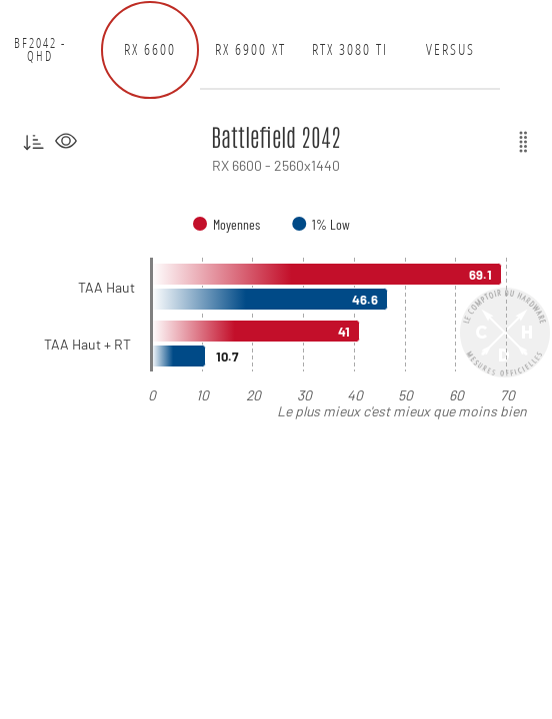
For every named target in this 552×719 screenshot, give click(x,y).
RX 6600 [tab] (150, 49)
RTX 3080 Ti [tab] (350, 49)
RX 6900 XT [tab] (250, 49)
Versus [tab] (450, 49)
